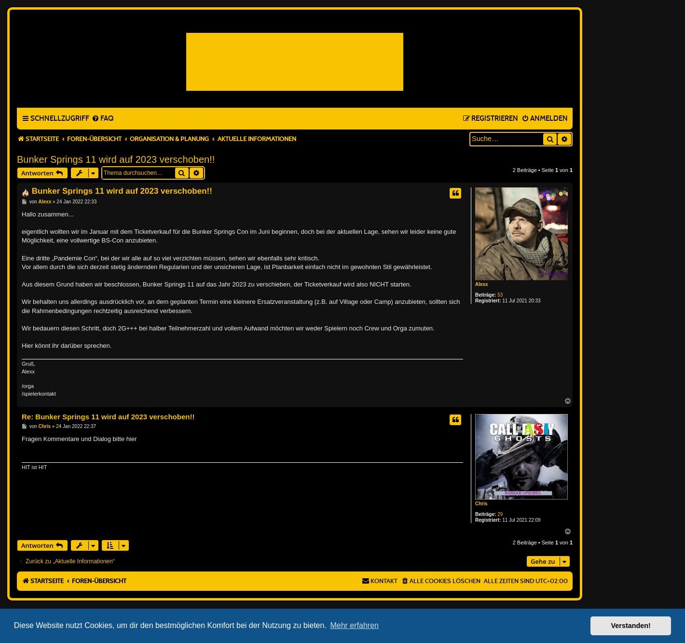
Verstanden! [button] (631, 625)
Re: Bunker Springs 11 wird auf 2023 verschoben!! (108, 417)
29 (500, 514)
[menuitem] (102, 119)
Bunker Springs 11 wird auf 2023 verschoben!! (116, 159)
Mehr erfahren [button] (354, 625)
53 (500, 295)
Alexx (481, 284)
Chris (481, 503)
